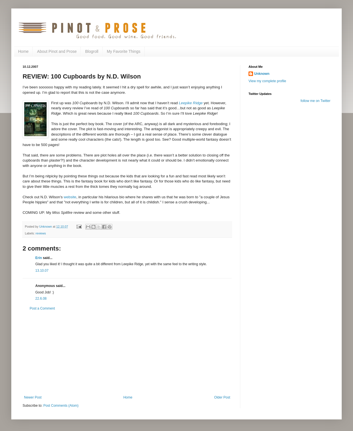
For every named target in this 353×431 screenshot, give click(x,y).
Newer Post (33, 397)
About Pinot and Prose (57, 51)
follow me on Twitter (315, 101)
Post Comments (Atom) (61, 406)
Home (23, 51)
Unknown (261, 74)
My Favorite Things (123, 51)
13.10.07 (42, 271)
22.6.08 (41, 299)
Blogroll (91, 51)
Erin (38, 258)
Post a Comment (42, 308)
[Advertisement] (127, 353)
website (70, 197)
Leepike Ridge (190, 103)
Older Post (222, 397)
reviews (41, 233)
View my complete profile (267, 81)
